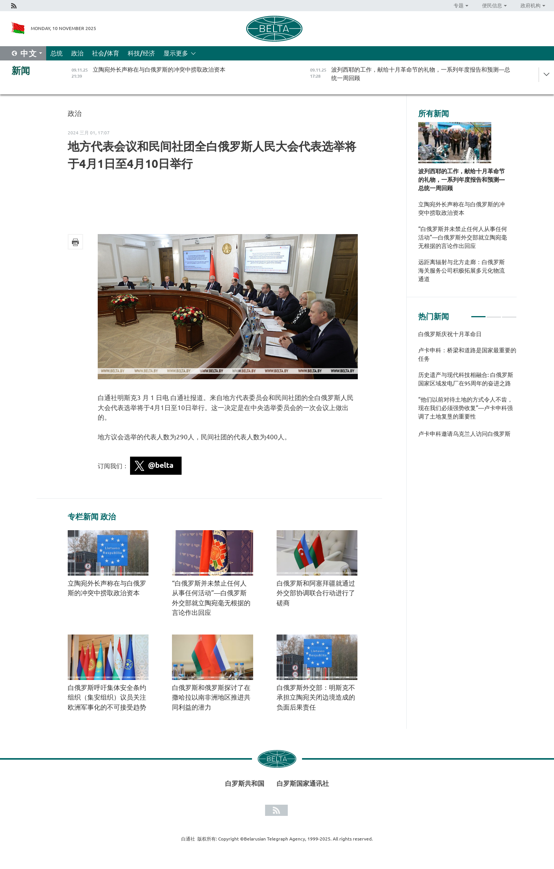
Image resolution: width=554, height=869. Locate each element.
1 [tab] (478, 313)
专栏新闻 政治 (92, 517)
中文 (28, 53)
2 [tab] (494, 313)
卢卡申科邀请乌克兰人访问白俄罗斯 (464, 433)
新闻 (21, 70)
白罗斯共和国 (244, 783)
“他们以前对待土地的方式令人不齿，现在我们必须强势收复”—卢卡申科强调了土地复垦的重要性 (465, 408)
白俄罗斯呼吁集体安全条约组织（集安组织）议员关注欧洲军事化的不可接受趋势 (107, 697)
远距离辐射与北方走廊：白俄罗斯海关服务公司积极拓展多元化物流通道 (461, 270)
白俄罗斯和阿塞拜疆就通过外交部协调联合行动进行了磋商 (316, 592)
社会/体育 (105, 53)
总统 (56, 53)
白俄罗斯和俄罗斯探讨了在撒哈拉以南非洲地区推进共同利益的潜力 (211, 697)
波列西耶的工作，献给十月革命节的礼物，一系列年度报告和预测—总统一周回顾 (461, 179)
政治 (77, 53)
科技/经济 (141, 53)
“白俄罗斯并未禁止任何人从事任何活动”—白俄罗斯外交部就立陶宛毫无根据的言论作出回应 (462, 237)
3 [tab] (509, 313)
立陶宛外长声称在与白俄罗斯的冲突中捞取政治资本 (461, 208)
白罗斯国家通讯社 (303, 783)
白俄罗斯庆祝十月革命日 (450, 334)
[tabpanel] (467, 387)
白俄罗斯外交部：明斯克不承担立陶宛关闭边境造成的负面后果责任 (316, 697)
